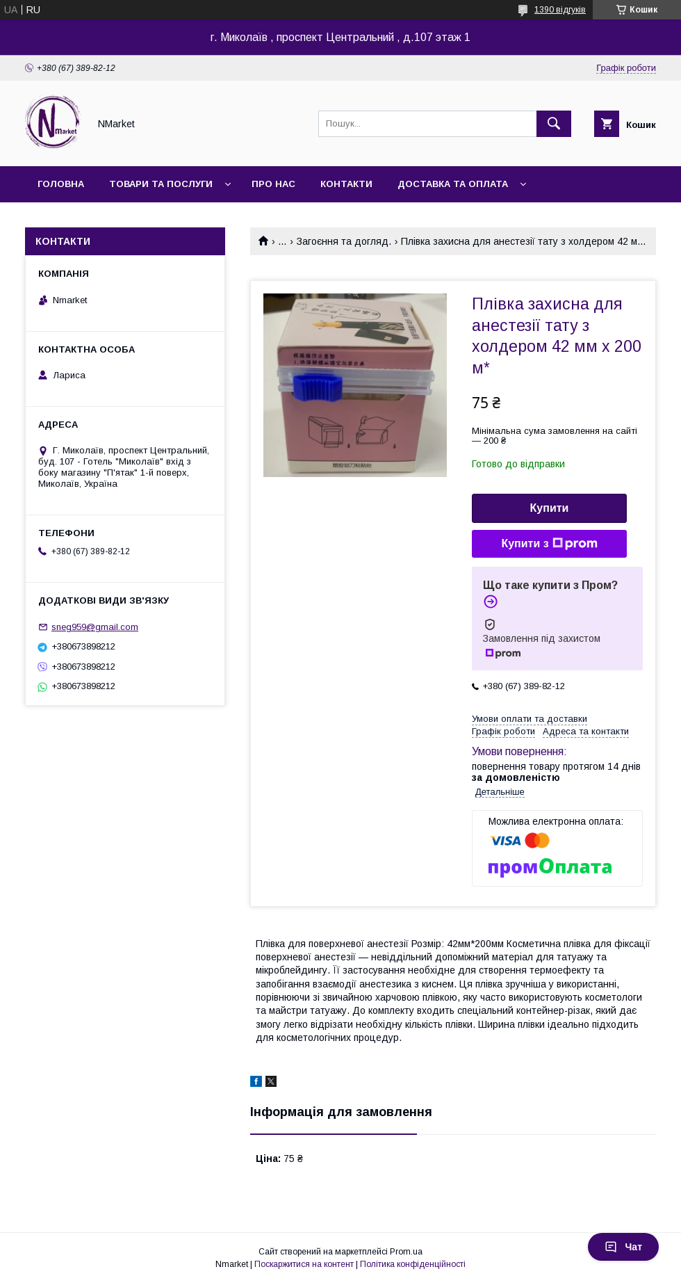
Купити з (549, 544)
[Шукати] (553, 124)
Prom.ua (406, 1252)
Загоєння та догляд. (344, 241)
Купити (549, 508)
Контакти (346, 184)
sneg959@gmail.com (94, 627)
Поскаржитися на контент (304, 1264)
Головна (61, 184)
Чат (623, 1247)
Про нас (273, 184)
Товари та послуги (161, 184)
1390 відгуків (560, 10)
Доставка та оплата (452, 184)
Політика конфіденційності (413, 1264)
